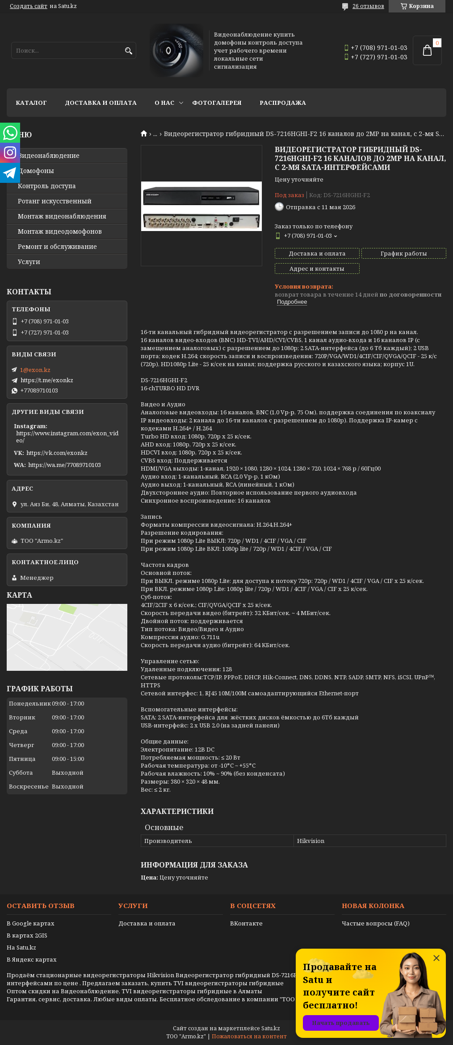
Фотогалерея (217, 103)
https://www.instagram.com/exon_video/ (67, 437)
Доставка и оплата (101, 103)
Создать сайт (28, 6)
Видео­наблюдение (49, 156)
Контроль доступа (47, 186)
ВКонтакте (246, 923)
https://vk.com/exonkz (57, 452)
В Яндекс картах (32, 959)
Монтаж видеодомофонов (60, 231)
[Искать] (128, 51)
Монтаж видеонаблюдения (62, 216)
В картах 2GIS (27, 935)
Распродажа (283, 103)
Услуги (29, 262)
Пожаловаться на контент (249, 1036)
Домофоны (36, 171)
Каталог (31, 103)
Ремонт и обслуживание (57, 247)
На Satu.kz (21, 947)
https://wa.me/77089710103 (64, 464)
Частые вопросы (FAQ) (376, 923)
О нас (164, 103)
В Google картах (31, 923)
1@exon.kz (35, 369)
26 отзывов (368, 6)
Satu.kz (270, 1028)
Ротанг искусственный (55, 201)
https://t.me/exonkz (47, 380)
